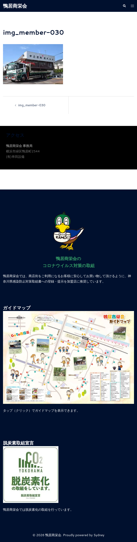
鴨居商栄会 (15, 5)
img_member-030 (31, 105)
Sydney (99, 535)
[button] (124, 6)
